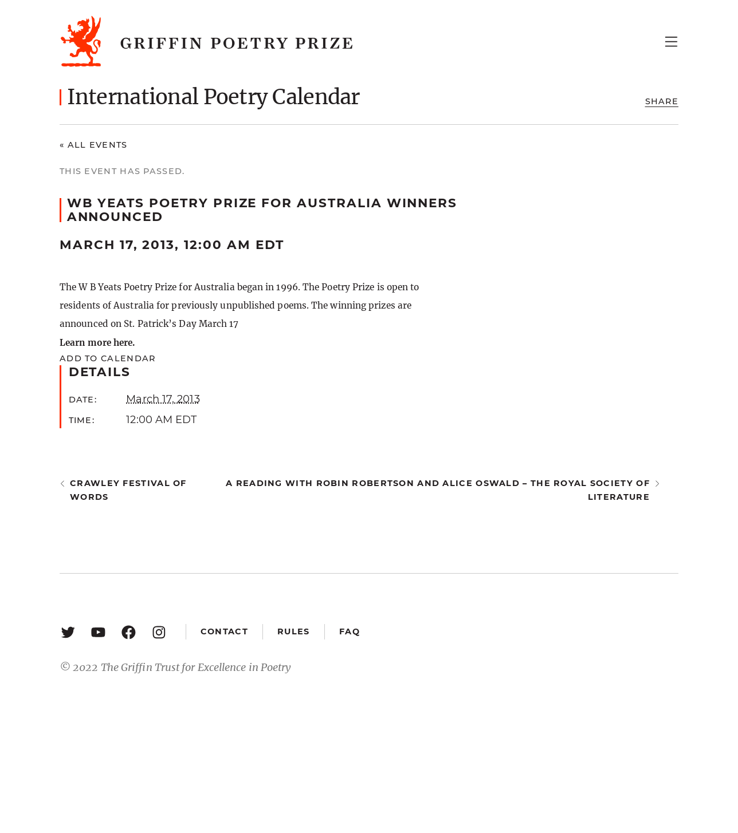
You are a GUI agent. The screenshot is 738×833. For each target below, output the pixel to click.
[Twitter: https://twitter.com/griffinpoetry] (68, 631)
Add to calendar (107, 358)
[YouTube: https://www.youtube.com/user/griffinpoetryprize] (98, 631)
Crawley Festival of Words (128, 490)
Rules (293, 631)
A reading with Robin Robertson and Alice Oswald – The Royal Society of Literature (438, 490)
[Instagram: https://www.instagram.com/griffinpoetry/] (159, 631)
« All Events (94, 145)
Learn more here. (97, 342)
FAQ (349, 631)
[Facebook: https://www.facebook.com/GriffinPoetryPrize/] (128, 631)
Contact (224, 631)
